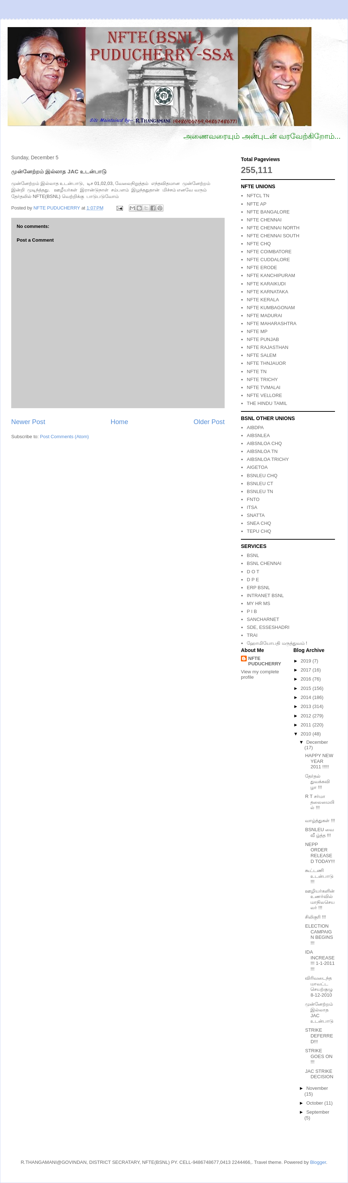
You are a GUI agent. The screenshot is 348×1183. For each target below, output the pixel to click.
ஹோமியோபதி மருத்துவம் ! (277, 643)
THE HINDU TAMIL (267, 403)
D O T (253, 571)
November (317, 1088)
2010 (307, 734)
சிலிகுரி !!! (315, 917)
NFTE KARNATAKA (267, 291)
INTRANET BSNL (265, 595)
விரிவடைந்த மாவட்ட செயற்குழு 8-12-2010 (319, 986)
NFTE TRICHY (262, 379)
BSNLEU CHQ (262, 475)
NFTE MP (257, 331)
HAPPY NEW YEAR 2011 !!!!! (319, 761)
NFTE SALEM (261, 355)
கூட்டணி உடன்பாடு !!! (319, 876)
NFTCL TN (258, 195)
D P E (253, 579)
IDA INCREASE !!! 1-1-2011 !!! (320, 960)
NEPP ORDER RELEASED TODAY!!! (320, 853)
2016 (307, 679)
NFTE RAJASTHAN (267, 347)
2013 (307, 706)
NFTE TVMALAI (263, 387)
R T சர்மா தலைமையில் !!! (319, 802)
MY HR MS (258, 603)
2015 (307, 688)
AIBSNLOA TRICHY (268, 459)
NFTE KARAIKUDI (266, 283)
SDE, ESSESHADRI (268, 627)
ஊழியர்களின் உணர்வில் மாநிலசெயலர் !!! (320, 899)
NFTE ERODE (262, 267)
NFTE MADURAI (264, 315)
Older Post (209, 422)
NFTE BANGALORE (268, 212)
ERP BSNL (258, 587)
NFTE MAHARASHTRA (271, 323)
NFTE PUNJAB (263, 339)
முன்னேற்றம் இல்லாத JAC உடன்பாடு (319, 1012)
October (315, 1103)
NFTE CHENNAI (264, 220)
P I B (252, 611)
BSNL (253, 555)
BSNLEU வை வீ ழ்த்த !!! (319, 832)
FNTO (253, 499)
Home (119, 422)
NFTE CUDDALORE (268, 259)
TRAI (252, 635)
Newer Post (28, 422)
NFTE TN (257, 371)
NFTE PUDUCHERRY (264, 661)
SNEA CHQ (259, 523)
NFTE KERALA (263, 299)
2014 (307, 697)
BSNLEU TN (260, 491)
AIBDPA (255, 427)
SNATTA (255, 515)
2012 (307, 715)
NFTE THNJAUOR (266, 363)
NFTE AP (256, 204)
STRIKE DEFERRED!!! (319, 1035)
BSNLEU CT (260, 483)
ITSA (252, 507)
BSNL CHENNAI (264, 563)
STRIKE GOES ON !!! (318, 1056)
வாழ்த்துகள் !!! (320, 820)
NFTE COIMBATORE (269, 251)
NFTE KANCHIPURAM (271, 275)
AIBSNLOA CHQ (264, 443)
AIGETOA (257, 467)
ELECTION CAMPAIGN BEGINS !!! (319, 934)
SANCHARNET (263, 619)
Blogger (318, 1162)
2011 (307, 724)
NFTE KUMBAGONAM (271, 307)
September (318, 1112)
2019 (307, 661)
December (317, 742)
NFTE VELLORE (264, 395)
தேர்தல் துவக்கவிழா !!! (317, 781)
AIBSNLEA (258, 435)
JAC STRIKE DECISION (319, 1074)
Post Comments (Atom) (64, 436)
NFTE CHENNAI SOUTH (273, 235)
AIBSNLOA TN (262, 451)
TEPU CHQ (259, 531)
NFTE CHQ (259, 243)
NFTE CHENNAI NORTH (273, 227)
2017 (307, 670)
